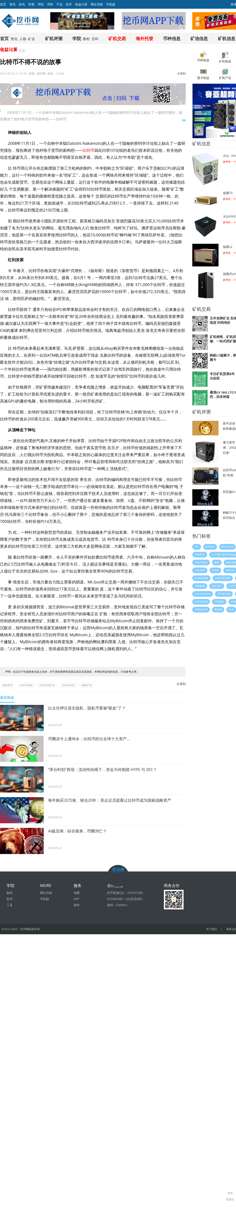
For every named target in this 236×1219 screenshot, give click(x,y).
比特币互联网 (223, 578)
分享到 (181, 73)
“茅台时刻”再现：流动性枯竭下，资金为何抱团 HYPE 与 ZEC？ (102, 769)
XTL (196, 547)
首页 (4, 38)
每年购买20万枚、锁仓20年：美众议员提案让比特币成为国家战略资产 (109, 800)
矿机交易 (117, 38)
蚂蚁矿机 (87, 685)
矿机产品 (225, 74)
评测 (31, 4)
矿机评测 (53, 38)
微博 (216, 562)
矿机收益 (225, 57)
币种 (50, 4)
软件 (69, 4)
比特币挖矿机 (47, 685)
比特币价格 (26, 685)
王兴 (231, 609)
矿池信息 (199, 38)
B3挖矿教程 (201, 578)
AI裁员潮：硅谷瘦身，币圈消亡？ (77, 831)
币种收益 (203, 57)
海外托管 (144, 38)
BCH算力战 (223, 594)
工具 (10, 905)
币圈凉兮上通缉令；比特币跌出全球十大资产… (89, 738)
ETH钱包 (219, 602)
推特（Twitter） (118, 905)
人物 (22, 38)
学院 (41, 4)
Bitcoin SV (227, 547)
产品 (59, 4)
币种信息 (171, 38)
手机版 (110, 4)
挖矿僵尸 (217, 586)
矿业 (31, 38)
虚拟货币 (7, 685)
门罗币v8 (199, 570)
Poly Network (202, 594)
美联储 (218, 609)
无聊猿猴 (199, 586)
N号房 (215, 570)
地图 (77, 893)
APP (76, 899)
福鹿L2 (227, 247)
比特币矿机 (68, 685)
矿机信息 (226, 38)
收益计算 (81, 4)
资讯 (12, 4)
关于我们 (211, 929)
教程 (86, 38)
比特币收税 (201, 602)
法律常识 (199, 554)
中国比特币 (201, 609)
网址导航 (97, 4)
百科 (95, 38)
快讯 (22, 4)
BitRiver (210, 547)
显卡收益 (203, 74)
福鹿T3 (228, 193)
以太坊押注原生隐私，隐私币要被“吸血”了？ (87, 708)
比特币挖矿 (201, 562)
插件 (77, 905)
